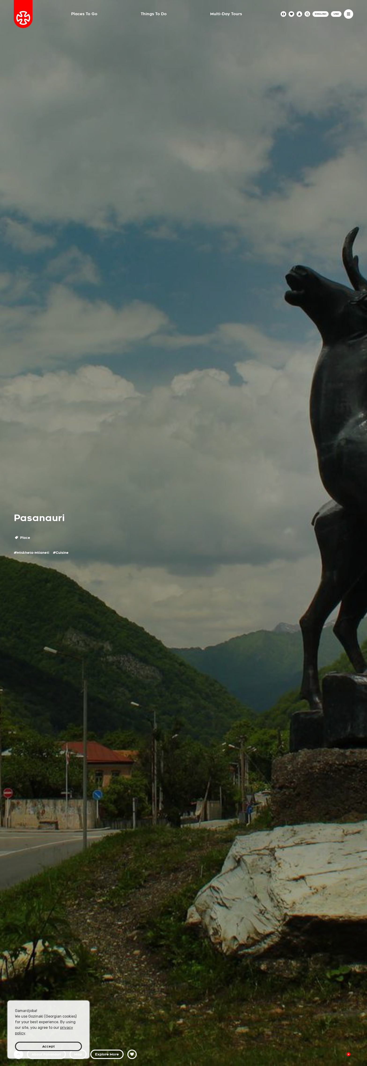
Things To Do (154, 13)
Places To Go (84, 13)
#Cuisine (61, 552)
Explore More (107, 1054)
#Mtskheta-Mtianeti (31, 552)
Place (22, 537)
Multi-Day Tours (226, 13)
